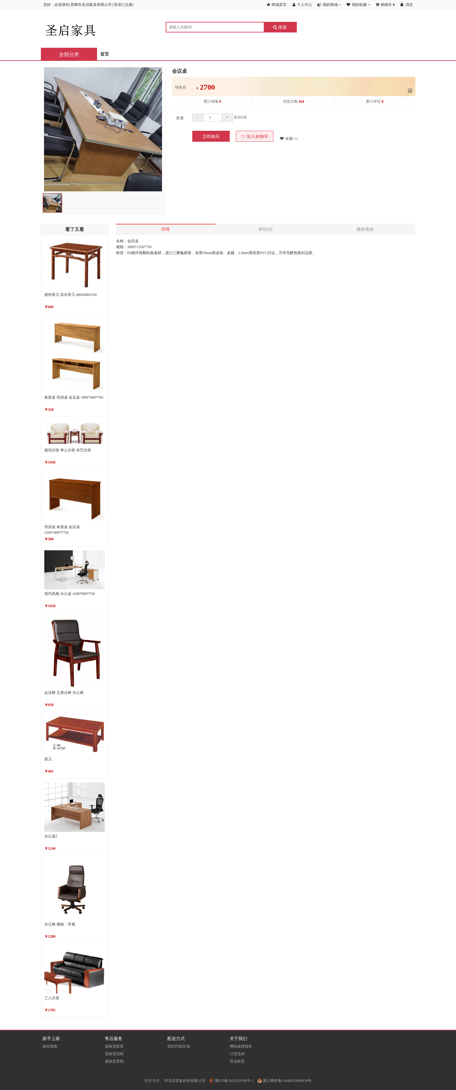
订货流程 (237, 1054)
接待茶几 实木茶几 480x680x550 (70, 294)
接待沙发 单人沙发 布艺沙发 (67, 450)
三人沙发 (51, 998)
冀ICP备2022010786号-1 (231, 1080)
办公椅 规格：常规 (59, 924)
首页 (104, 54)
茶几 (48, 759)
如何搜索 (49, 1046)
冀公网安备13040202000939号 (284, 1080)
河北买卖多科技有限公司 (184, 1080)
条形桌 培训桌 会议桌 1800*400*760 (73, 397)
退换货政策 (114, 1046)
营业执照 (237, 1061)
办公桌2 (50, 836)
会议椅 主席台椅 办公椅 (64, 692)
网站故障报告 (241, 1046)
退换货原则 (114, 1061)
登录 (117, 4)
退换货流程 (114, 1054)
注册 (128, 4)
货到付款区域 (178, 1046)
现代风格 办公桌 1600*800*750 (69, 594)
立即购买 (211, 136)
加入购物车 (254, 136)
